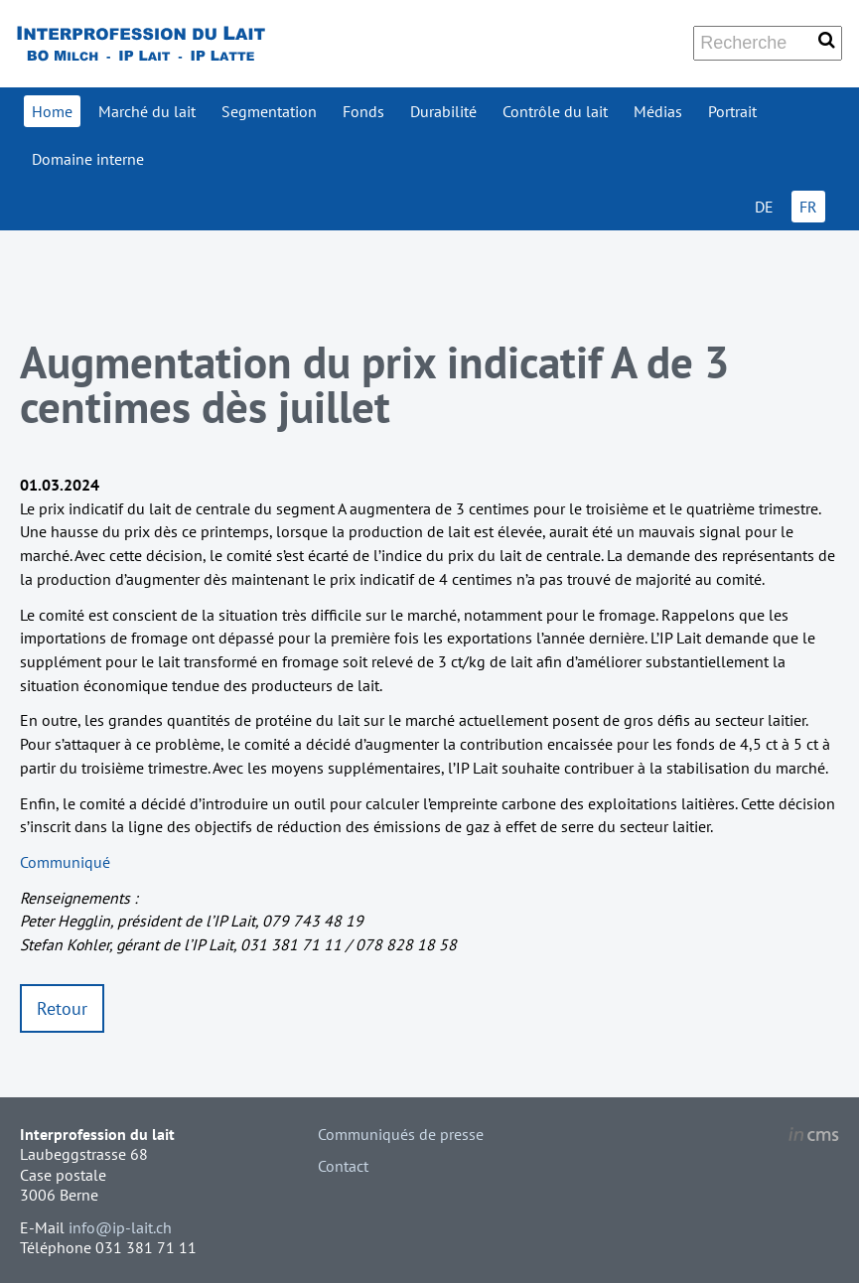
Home (52, 111)
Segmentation (269, 111)
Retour (62, 1008)
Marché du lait (147, 111)
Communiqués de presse (401, 1134)
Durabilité (443, 111)
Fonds (363, 111)
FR (808, 206)
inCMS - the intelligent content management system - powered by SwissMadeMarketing (813, 1137)
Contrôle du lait (555, 111)
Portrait (732, 111)
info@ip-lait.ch (120, 1227)
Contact (343, 1166)
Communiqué (65, 862)
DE (764, 206)
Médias (658, 111)
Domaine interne (88, 159)
